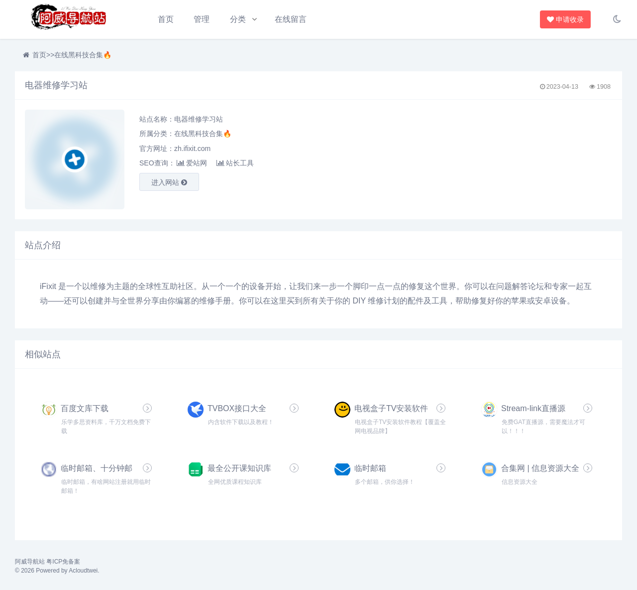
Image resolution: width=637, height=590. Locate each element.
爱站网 (192, 163)
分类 (238, 19)
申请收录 (566, 19)
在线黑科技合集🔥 (82, 55)
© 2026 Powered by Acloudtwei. (57, 570)
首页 (166, 19)
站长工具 (235, 163)
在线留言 (291, 19)
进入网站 (169, 182)
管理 (202, 19)
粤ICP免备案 (63, 561)
